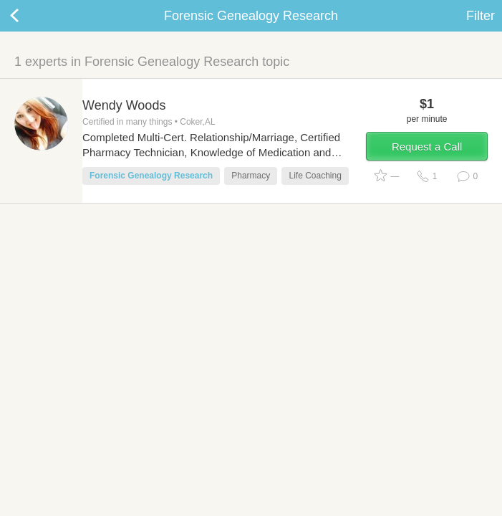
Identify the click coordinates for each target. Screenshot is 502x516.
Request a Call (427, 146)
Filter (480, 16)
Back (28, 16)
